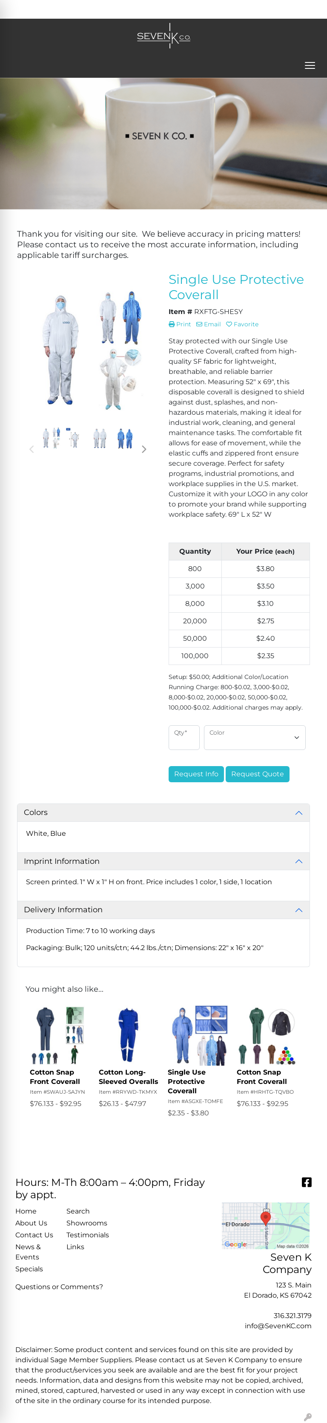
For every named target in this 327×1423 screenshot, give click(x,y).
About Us (31, 1223)
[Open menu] (309, 65)
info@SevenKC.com (278, 1326)
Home (26, 1211)
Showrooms (86, 1223)
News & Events (28, 1252)
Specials (29, 1269)
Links (75, 1247)
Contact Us (34, 1235)
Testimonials (86, 1235)
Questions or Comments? (59, 1287)
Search (209, 9)
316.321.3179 (293, 1316)
